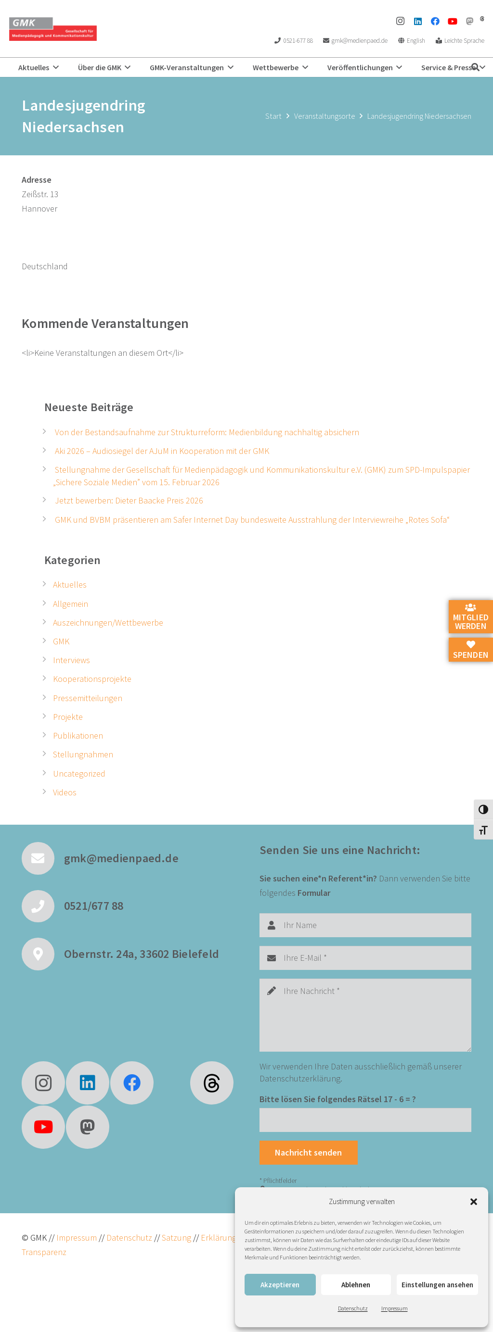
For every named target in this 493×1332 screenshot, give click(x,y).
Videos (65, 792)
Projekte (68, 716)
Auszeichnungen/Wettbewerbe (108, 622)
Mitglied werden (471, 617)
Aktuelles (70, 584)
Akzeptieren (279, 1284)
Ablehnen (355, 1284)
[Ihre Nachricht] (365, 1015)
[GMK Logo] (53, 29)
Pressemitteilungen (87, 698)
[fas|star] (212, 1083)
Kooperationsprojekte (92, 678)
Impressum (394, 1308)
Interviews (71, 660)
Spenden (471, 650)
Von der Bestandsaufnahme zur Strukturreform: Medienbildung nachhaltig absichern (207, 432)
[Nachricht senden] (308, 1153)
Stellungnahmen (83, 754)
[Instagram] (400, 21)
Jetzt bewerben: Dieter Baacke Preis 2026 (129, 500)
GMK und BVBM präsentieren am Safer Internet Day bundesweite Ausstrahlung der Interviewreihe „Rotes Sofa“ (252, 519)
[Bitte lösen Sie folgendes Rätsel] (365, 1120)
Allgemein (70, 603)
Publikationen (78, 735)
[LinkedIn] (418, 21)
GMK (61, 641)
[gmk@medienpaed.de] (43, 858)
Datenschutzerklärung (299, 1078)
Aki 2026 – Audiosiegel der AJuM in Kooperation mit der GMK (162, 450)
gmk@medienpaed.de (121, 858)
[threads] (482, 18)
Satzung (175, 1237)
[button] (474, 1201)
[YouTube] (452, 21)
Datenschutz (353, 1308)
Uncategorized (79, 773)
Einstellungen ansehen (437, 1284)
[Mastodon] (470, 21)
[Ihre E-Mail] (365, 958)
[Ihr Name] (365, 925)
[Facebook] (435, 21)
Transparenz (44, 1251)
